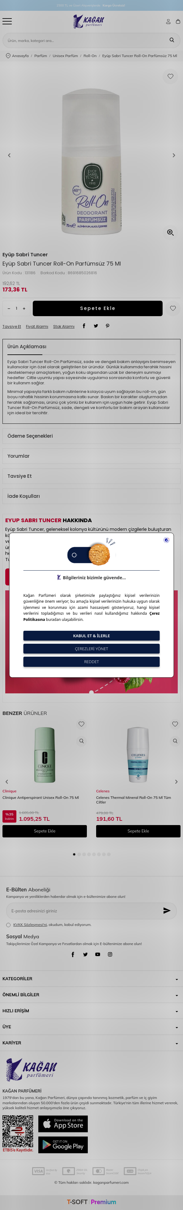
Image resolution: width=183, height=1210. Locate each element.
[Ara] (172, 40)
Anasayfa (17, 56)
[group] (91, 155)
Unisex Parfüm (65, 55)
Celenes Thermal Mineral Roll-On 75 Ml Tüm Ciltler (133, 800)
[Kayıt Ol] (167, 911)
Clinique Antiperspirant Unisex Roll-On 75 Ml (40, 797)
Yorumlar (18, 456)
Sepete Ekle (98, 308)
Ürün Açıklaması (26, 346)
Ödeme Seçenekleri (30, 436)
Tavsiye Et (11, 326)
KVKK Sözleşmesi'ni (30, 924)
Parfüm (40, 55)
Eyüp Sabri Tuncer (25, 254)
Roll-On (89, 55)
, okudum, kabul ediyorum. (49, 924)
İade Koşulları (23, 496)
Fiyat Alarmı (37, 326)
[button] (9, 155)
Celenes (103, 791)
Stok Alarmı (63, 326)
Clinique (9, 791)
